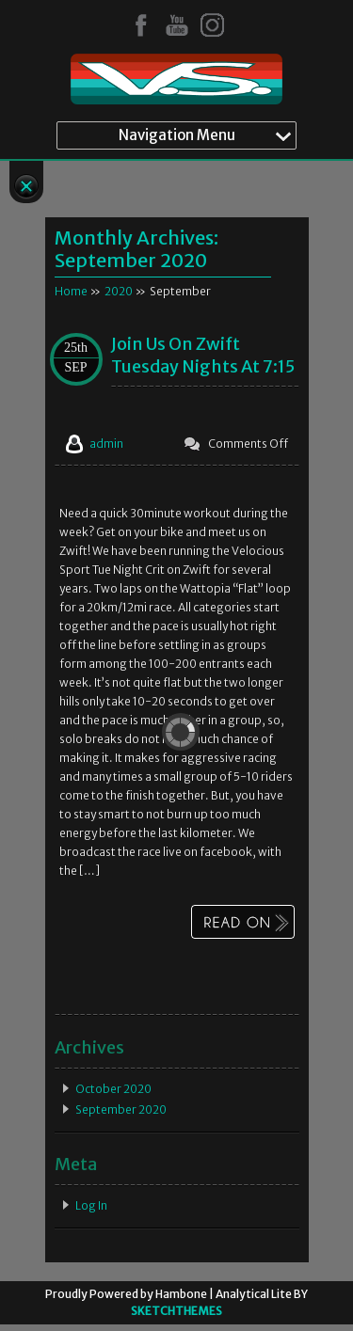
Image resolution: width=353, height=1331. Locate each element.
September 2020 (121, 1109)
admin (106, 443)
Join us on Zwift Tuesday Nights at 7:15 (203, 355)
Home (71, 291)
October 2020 (113, 1089)
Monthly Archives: (136, 249)
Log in (91, 1205)
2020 (118, 291)
